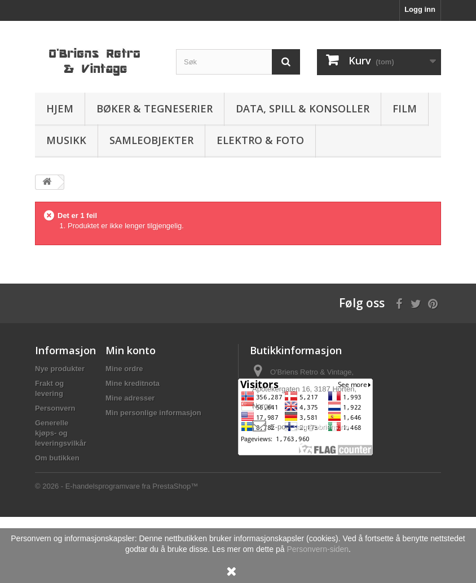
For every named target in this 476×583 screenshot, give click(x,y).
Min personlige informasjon (153, 412)
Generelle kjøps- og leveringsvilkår (60, 433)
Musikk (66, 140)
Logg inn (419, 9)
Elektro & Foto (260, 140)
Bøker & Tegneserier (154, 108)
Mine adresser (130, 398)
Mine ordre (124, 368)
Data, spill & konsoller (302, 108)
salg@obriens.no (321, 427)
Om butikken (57, 458)
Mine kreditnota (132, 383)
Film (405, 108)
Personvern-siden (318, 549)
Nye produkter (60, 368)
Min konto (130, 350)
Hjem (59, 108)
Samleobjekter (151, 140)
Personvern (55, 408)
